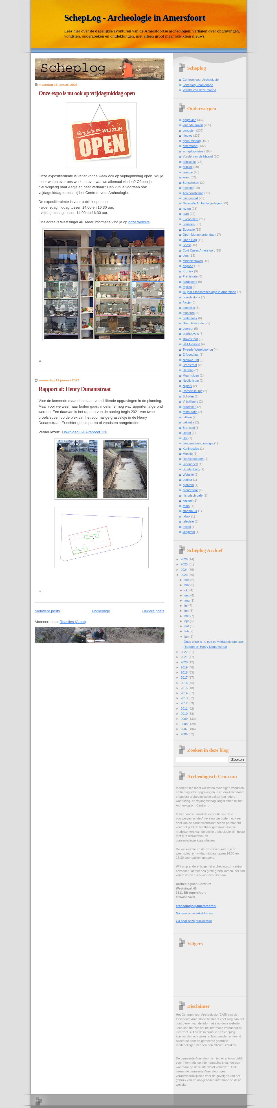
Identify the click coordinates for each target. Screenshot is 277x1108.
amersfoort (190, 146)
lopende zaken (193, 125)
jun (187, 610)
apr (187, 621)
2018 (185, 672)
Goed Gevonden (194, 323)
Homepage (101, 611)
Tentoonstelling (193, 193)
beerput (188, 328)
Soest (187, 245)
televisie (188, 521)
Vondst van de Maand (198, 156)
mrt (187, 626)
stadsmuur (190, 511)
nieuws (187, 135)
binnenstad (190, 198)
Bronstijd (189, 427)
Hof (185, 438)
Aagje (187, 302)
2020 (185, 662)
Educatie (189, 229)
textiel (187, 526)
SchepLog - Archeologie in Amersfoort (134, 18)
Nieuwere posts (47, 611)
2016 (185, 683)
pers (186, 255)
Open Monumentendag (199, 234)
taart (186, 213)
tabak (186, 516)
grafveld (188, 485)
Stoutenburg (191, 469)
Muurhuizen (191, 375)
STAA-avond (191, 344)
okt (187, 590)
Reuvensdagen (193, 458)
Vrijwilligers (190, 401)
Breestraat (190, 365)
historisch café (193, 495)
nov (187, 585)
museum (189, 312)
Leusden (189, 224)
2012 (185, 703)
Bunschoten (191, 182)
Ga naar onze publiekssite (194, 921)
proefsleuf (190, 406)
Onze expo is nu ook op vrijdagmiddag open (87, 93)
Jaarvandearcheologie (198, 443)
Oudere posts (153, 611)
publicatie (189, 161)
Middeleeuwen (193, 261)
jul (186, 605)
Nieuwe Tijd (191, 360)
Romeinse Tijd (193, 391)
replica (187, 287)
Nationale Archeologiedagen (202, 203)
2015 (185, 688)
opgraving (190, 120)
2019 (185, 667)
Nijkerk (187, 386)
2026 (185, 559)
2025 (185, 564)
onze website (139, 222)
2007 (185, 729)
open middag (192, 141)
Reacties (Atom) (73, 622)
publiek (188, 167)
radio (186, 506)
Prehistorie (190, 276)
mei (187, 616)
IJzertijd (188, 370)
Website (188, 474)
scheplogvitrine (193, 151)
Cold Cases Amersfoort (199, 250)
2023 (185, 574)
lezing (187, 208)
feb (187, 631)
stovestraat (190, 339)
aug (187, 600)
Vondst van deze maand (199, 90)
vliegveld (189, 532)
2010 (185, 713)
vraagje (188, 172)
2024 (185, 569)
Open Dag (190, 240)
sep (187, 595)
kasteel (188, 500)
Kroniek (188, 271)
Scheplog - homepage (198, 85)
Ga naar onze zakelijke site (195, 913)
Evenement (191, 219)
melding (188, 187)
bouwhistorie (191, 297)
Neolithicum (191, 380)
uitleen (187, 417)
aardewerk (190, 281)
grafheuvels (191, 333)
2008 (185, 723)
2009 (185, 718)
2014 (185, 693)
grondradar (190, 490)
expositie (189, 307)
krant (186, 177)
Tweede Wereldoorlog (198, 349)
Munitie (188, 453)
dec (187, 580)
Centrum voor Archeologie (201, 79)
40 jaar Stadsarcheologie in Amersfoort (209, 292)
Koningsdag (191, 448)
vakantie (188, 422)
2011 (185, 708)
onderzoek (190, 318)
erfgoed (188, 266)
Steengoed (190, 464)
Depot (187, 432)
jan (187, 636)
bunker (187, 479)
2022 (185, 652)
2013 (185, 698)
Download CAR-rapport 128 (84, 432)
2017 (185, 677)
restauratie (190, 412)
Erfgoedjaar (191, 354)
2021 (185, 657)
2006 (185, 734)
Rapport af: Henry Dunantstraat (75, 389)
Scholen (188, 396)
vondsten (189, 130)
